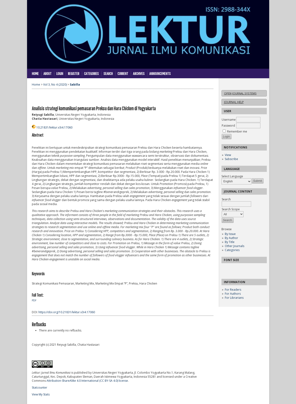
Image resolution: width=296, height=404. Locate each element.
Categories (232, 250)
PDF (34, 300)
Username (229, 120)
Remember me (237, 131)
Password (228, 126)
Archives (139, 73)
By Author (231, 238)
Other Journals (234, 246)
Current (122, 73)
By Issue (230, 234)
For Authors (233, 294)
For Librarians (234, 298)
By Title (230, 242)
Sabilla (75, 85)
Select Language (232, 176)
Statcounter (39, 388)
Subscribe (231, 159)
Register (73, 73)
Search (108, 73)
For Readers (233, 290)
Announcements (160, 73)
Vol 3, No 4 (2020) (55, 85)
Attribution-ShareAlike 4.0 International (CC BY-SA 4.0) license (87, 381)
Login (59, 73)
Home (35, 73)
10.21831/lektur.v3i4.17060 (54, 127)
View (228, 155)
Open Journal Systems (240, 93)
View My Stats (41, 394)
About (47, 73)
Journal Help (234, 102)
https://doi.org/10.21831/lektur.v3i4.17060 (66, 312)
